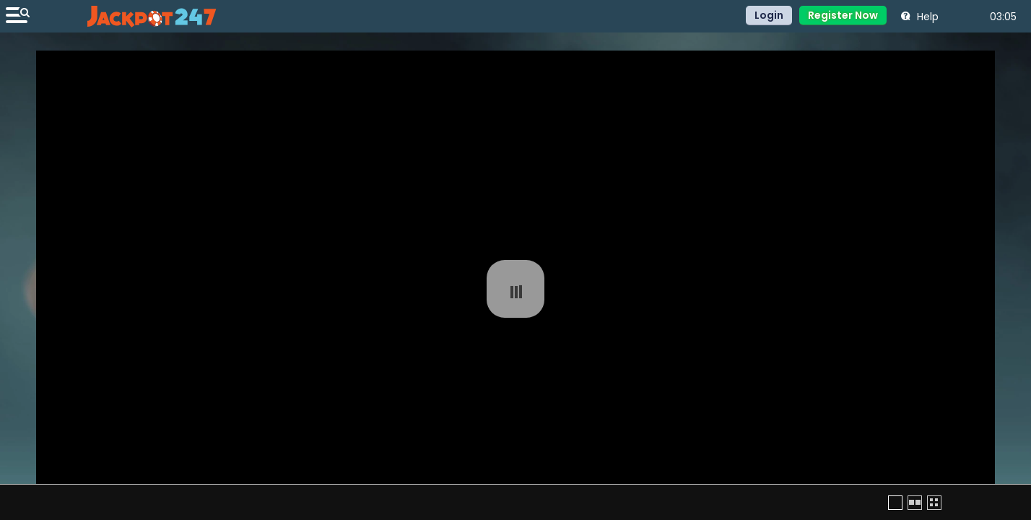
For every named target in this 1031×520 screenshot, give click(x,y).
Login (768, 15)
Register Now (843, 15)
